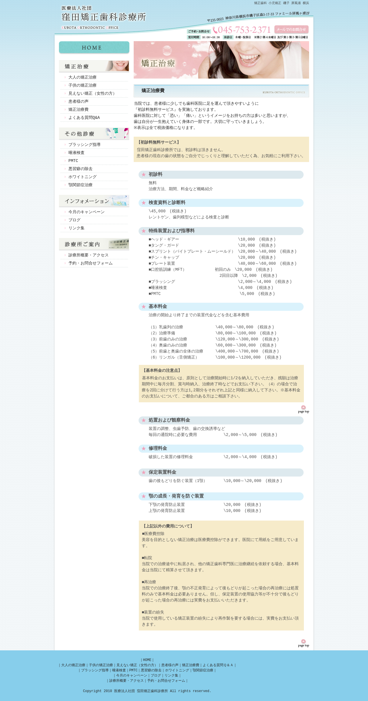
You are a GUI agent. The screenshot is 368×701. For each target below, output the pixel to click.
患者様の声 (78, 101)
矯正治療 (94, 66)
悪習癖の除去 (80, 169)
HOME (147, 660)
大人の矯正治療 (82, 77)
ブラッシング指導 (84, 144)
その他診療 (94, 134)
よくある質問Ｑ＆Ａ (218, 665)
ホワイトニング (82, 177)
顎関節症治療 (80, 185)
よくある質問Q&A (84, 117)
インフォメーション (94, 201)
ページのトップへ (303, 409)
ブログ (74, 220)
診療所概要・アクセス (88, 255)
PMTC (73, 160)
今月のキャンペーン (86, 212)
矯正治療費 (78, 109)
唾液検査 (76, 152)
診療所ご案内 (94, 244)
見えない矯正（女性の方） (92, 93)
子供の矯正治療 (82, 85)
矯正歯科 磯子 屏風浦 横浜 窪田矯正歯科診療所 (94, 47)
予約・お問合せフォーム (90, 263)
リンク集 (76, 228)
